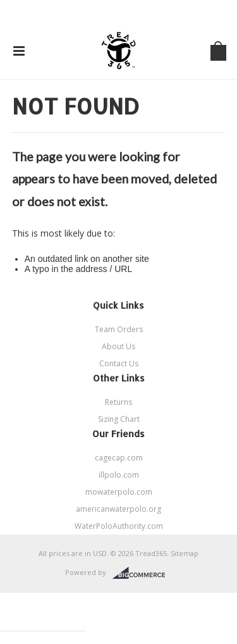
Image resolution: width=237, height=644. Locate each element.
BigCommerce (142, 573)
